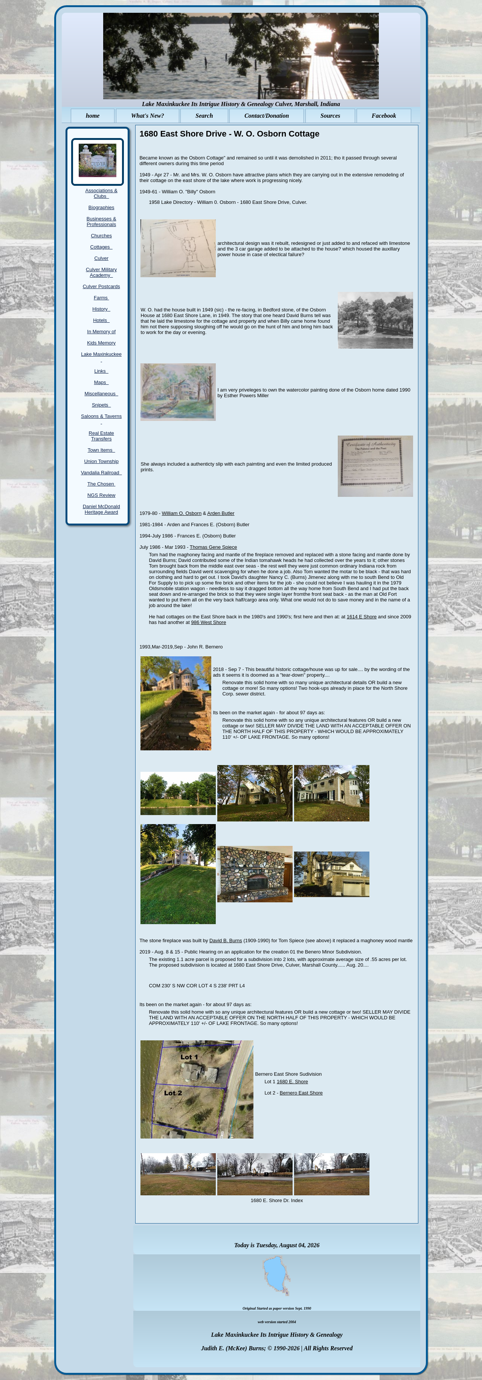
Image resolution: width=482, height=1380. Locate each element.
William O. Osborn (181, 513)
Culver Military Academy (101, 272)
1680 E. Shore (292, 1081)
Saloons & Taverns (101, 419)
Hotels (101, 320)
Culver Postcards (101, 286)
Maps (101, 382)
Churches (101, 235)
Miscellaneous (101, 393)
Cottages (101, 247)
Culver (101, 258)
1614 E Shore (362, 616)
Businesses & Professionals (101, 221)
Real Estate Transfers (101, 436)
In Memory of (101, 331)
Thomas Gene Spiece (213, 547)
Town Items (101, 450)
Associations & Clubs (101, 193)
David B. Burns (225, 940)
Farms (101, 298)
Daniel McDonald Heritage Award (101, 509)
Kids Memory (101, 343)
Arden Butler (220, 513)
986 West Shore (208, 622)
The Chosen (101, 484)
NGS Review (101, 495)
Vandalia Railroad (101, 472)
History (101, 309)
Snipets (101, 405)
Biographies (101, 207)
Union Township (101, 461)
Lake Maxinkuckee (101, 357)
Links (101, 371)
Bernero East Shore (301, 1093)
